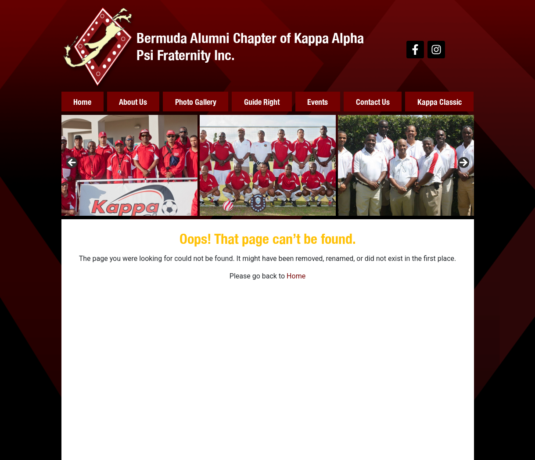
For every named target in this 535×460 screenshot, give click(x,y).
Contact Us (373, 101)
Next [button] (463, 163)
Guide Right (262, 101)
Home (82, 101)
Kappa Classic (439, 101)
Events (317, 101)
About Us (133, 101)
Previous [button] (72, 163)
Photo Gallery (195, 101)
